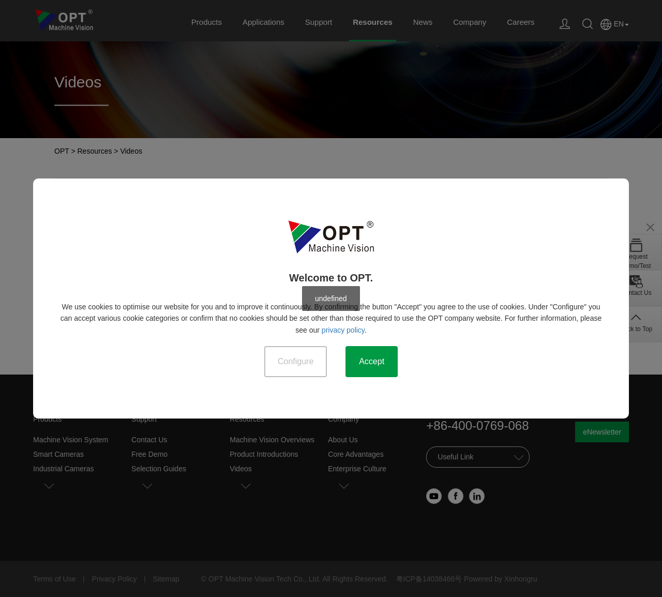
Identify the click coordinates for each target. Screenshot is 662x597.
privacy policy (343, 330)
